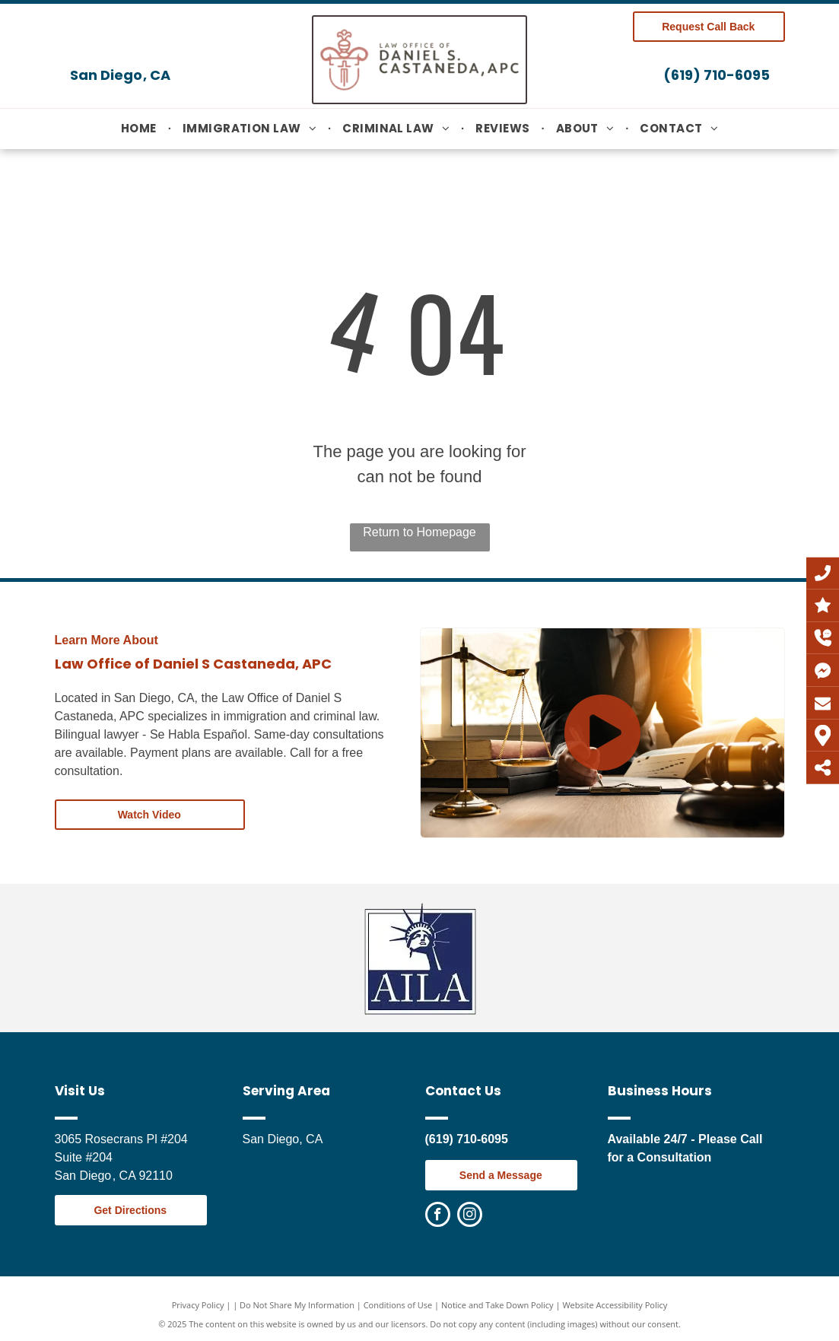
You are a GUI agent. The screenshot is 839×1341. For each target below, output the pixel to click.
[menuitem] (140, 129)
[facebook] (437, 1216)
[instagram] (469, 1216)
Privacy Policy (198, 1305)
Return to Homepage (419, 532)
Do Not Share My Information (297, 1305)
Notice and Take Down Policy (497, 1305)
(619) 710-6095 (716, 74)
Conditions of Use (398, 1305)
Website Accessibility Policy (614, 1305)
